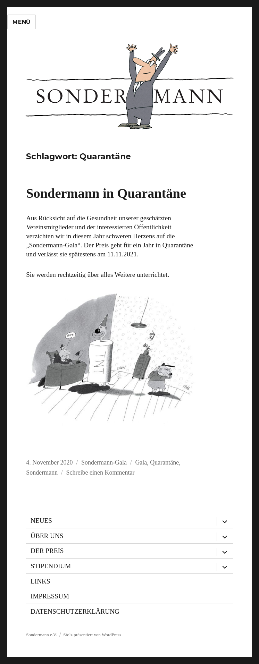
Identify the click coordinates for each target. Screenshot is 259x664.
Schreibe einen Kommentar (100, 472)
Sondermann (42, 472)
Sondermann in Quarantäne (106, 193)
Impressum (50, 596)
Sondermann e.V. (41, 634)
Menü (21, 22)
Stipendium (51, 566)
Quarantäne (164, 462)
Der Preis (47, 550)
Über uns (47, 535)
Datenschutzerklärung (75, 611)
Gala (141, 462)
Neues (41, 520)
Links (40, 581)
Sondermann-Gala (104, 462)
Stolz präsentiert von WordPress (92, 634)
